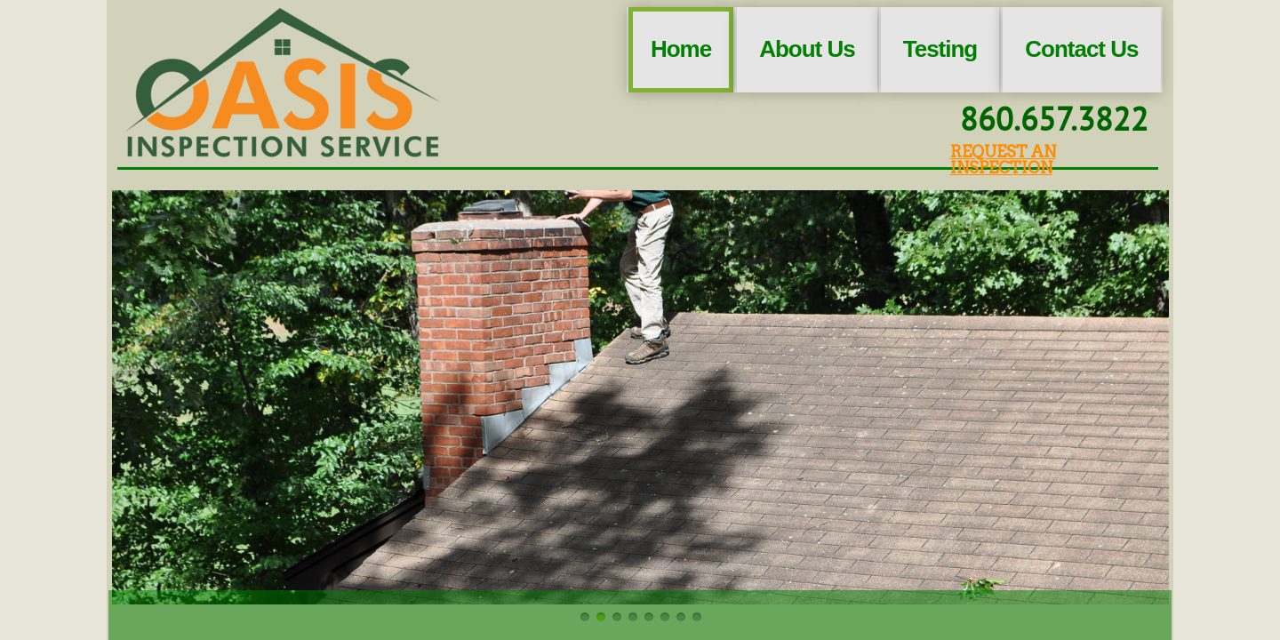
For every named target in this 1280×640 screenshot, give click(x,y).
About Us (807, 49)
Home (681, 49)
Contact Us (1081, 49)
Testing (940, 49)
